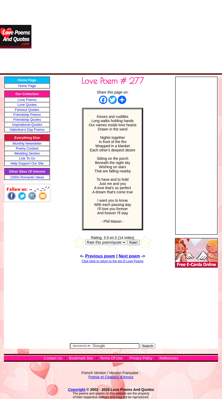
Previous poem (100, 256)
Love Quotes (27, 105)
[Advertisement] (127, 36)
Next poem (129, 256)
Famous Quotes (27, 110)
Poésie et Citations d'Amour (111, 377)
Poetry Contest (27, 148)
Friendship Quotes (27, 120)
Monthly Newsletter (27, 143)
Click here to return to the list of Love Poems (112, 261)
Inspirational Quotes (27, 125)
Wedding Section (27, 153)
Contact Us (53, 358)
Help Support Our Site (27, 163)
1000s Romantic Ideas (27, 177)
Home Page (27, 86)
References (168, 358)
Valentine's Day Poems (27, 130)
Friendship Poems (27, 115)
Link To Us (27, 158)
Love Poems (27, 100)
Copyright (76, 389)
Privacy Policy (141, 358)
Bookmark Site (81, 358)
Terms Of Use (111, 358)
